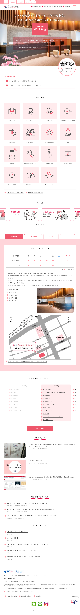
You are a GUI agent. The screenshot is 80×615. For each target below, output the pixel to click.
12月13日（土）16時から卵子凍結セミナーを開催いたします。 (26, 544)
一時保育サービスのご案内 (15, 193)
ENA (6, 2)
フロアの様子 (13, 298)
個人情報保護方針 (26, 596)
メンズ (33, 2)
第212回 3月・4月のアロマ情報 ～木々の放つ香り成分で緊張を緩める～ (30, 509)
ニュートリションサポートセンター (53, 417)
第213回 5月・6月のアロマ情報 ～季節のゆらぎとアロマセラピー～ (29, 503)
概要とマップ (13, 292)
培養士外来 (14, 408)
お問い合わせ (47, 7)
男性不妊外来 (47, 408)
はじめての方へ (36, 7)
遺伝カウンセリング (48, 405)
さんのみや (12, 2)
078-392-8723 (13, 301)
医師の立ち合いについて (35, 193)
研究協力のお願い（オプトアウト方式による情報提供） (24, 557)
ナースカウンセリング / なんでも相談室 (54, 393)
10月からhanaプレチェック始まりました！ (20, 550)
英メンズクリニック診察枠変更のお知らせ (22, 81)
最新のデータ (34, 46)
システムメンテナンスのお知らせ (17, 532)
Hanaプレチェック (16, 405)
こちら (22, 591)
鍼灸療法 (13, 393)
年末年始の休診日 (12, 538)
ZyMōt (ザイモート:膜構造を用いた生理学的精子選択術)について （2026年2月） (32, 516)
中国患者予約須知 (12, 596)
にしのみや (20, 2)
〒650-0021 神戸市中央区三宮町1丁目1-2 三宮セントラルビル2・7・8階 (27, 362)
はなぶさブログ (58, 7)
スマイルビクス (47, 402)
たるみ (27, 2)
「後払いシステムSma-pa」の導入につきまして (24, 85)
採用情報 (67, 7)
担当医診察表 (13, 295)
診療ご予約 (12, 290)
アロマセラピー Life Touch (18, 399)
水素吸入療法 (15, 395)
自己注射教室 (15, 402)
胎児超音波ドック (16, 411)
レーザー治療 (15, 390)
